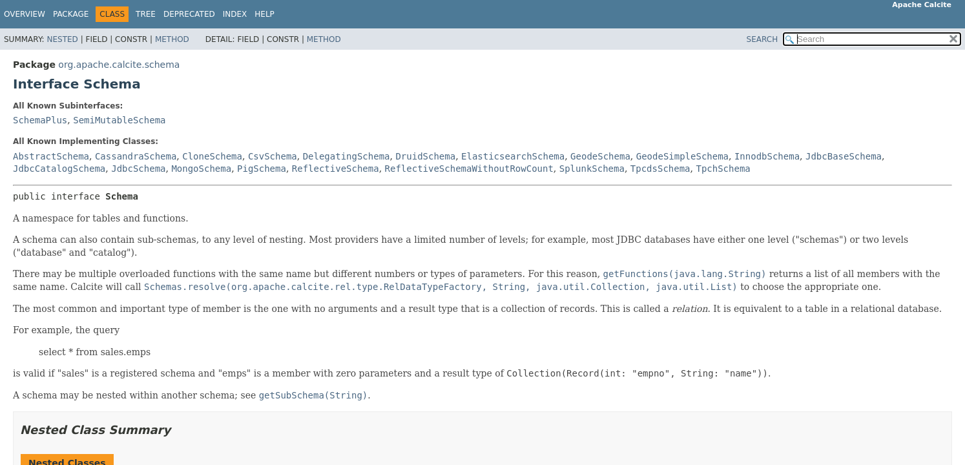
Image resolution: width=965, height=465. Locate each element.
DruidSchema (425, 156)
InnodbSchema (767, 156)
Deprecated (189, 14)
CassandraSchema (135, 156)
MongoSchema (201, 168)
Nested (62, 39)
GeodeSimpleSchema (682, 156)
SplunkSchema (592, 168)
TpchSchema (723, 168)
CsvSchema (272, 156)
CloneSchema (212, 156)
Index (235, 14)
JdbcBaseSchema (843, 156)
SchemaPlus (40, 120)
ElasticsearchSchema (513, 156)
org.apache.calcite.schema (119, 64)
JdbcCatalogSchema (59, 168)
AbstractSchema (51, 156)
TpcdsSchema (660, 168)
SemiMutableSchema (119, 120)
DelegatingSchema (346, 156)
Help (264, 14)
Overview (24, 14)
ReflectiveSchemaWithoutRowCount (469, 168)
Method (172, 39)
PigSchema (261, 168)
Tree (146, 14)
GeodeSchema (600, 156)
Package (70, 14)
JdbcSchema (138, 168)
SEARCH (762, 39)
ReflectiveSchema (335, 168)
